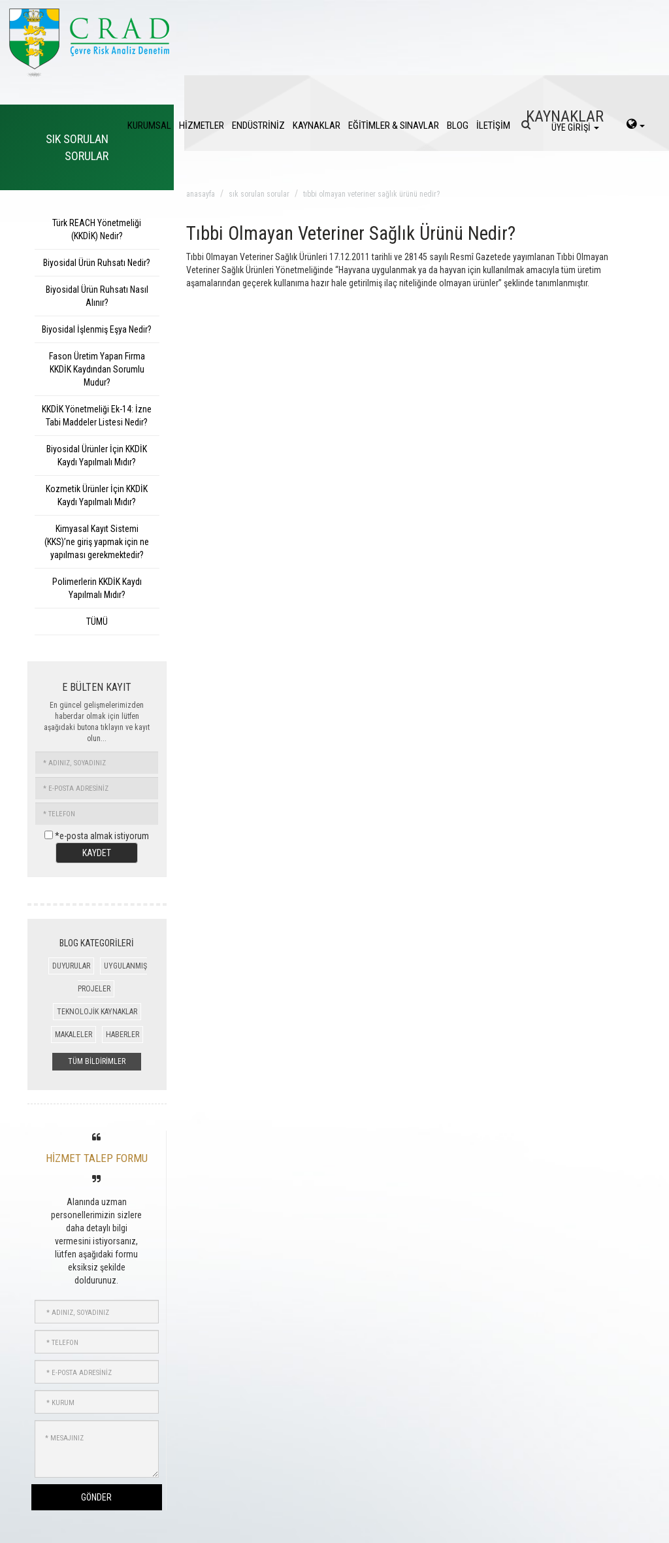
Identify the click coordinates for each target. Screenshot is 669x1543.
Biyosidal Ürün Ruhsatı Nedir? (96, 262)
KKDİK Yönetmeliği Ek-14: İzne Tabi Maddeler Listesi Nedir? (97, 415)
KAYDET (96, 853)
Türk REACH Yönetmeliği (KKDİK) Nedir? (96, 229)
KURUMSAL (149, 125)
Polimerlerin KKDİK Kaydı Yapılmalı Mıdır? (97, 588)
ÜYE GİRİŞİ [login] (575, 127)
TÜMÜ (97, 621)
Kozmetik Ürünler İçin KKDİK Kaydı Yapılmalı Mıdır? (97, 495)
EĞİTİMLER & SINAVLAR (393, 125)
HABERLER (122, 1034)
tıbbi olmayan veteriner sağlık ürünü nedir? (371, 194)
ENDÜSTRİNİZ (258, 125)
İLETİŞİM (493, 125)
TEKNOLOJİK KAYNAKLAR (97, 1011)
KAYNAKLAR (316, 125)
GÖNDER (96, 1497)
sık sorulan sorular (259, 194)
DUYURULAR (71, 966)
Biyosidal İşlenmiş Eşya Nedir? (97, 329)
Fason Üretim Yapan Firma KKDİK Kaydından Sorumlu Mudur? (97, 369)
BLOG (457, 125)
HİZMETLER (201, 125)
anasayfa (200, 194)
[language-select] (635, 125)
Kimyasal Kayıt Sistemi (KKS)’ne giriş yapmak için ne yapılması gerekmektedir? (96, 541)
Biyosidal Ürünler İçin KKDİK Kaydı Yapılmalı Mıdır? (96, 455)
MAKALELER (73, 1034)
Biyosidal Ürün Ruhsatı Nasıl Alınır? (97, 296)
